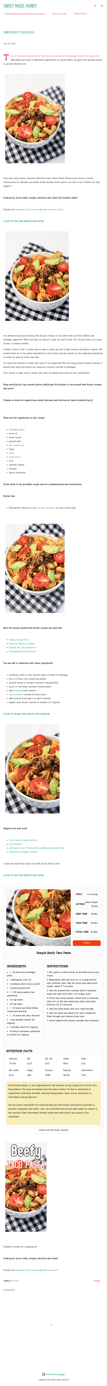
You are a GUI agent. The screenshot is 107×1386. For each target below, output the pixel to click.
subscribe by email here (50, 209)
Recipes (15, 1281)
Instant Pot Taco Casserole (22, 647)
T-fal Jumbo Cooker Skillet (23, 840)
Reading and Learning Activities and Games (23, 13)
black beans (15, 457)
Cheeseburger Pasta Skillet (22, 651)
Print (86, 943)
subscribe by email (47, 1270)
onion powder (16, 694)
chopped (17, 690)
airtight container (46, 508)
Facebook (19, 209)
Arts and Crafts (58, 13)
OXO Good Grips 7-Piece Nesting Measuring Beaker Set (36, 848)
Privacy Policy (79, 13)
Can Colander (15, 844)
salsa (11, 453)
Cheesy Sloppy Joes (19, 639)
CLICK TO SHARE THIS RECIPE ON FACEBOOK (26, 714)
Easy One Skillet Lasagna (22, 643)
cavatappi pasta (17, 429)
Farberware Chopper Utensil (23, 852)
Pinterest (30, 209)
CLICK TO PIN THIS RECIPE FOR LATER (23, 221)
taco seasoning (16, 445)
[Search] (95, 5)
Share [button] (97, 1281)
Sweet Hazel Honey (20, 6)
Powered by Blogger (53, 1374)
